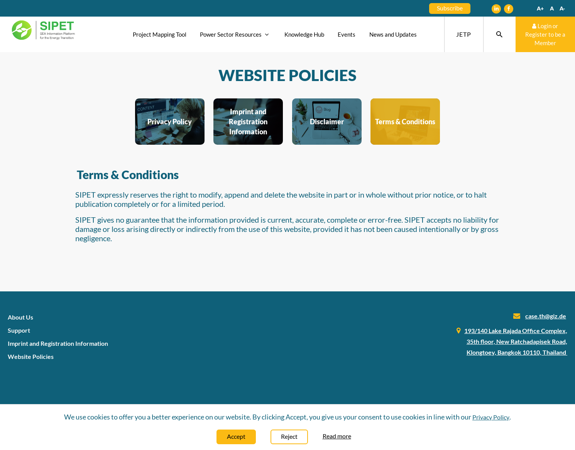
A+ (540, 8)
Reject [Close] (289, 436)
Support (19, 330)
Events (346, 34)
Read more (337, 436)
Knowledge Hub (304, 34)
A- (562, 8)
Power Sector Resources (235, 34)
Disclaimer (327, 121)
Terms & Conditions (405, 121)
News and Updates (393, 34)
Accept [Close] (236, 436)
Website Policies (31, 356)
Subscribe (450, 8)
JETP (463, 34)
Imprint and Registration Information (248, 121)
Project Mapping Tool (159, 34)
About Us (20, 317)
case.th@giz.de (545, 316)
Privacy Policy (169, 121)
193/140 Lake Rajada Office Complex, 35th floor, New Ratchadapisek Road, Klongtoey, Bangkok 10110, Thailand (515, 341)
